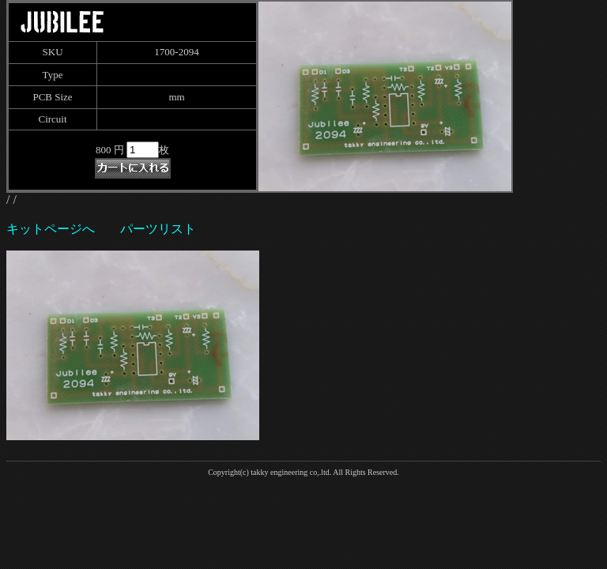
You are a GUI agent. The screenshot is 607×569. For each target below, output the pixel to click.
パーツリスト (158, 229)
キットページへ (50, 229)
